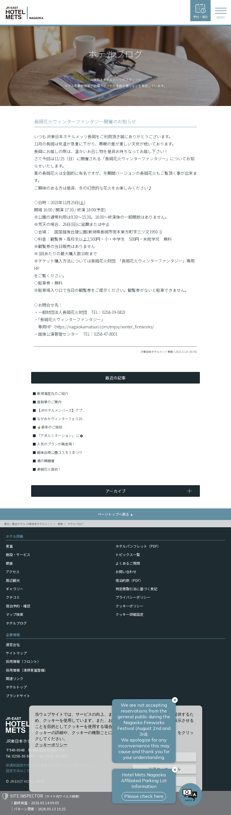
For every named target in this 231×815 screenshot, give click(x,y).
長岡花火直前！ (49, 469)
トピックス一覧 (128, 554)
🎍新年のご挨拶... (51, 426)
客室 (9, 546)
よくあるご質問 (128, 563)
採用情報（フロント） (23, 661)
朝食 (9, 563)
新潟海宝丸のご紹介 (52, 393)
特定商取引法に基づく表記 (136, 588)
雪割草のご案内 (49, 401)
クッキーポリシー (129, 605)
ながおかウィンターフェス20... (61, 418)
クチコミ (13, 597)
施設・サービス (18, 554)
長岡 (60, 524)
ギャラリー (14, 588)
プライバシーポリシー (133, 597)
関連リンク (14, 678)
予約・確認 (200, 11)
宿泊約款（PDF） (129, 580)
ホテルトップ (16, 686)
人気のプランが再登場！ (56, 443)
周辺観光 (13, 580)
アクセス (12, 571)
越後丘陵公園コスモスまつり (59, 452)
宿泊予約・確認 (18, 605)
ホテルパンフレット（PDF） (138, 546)
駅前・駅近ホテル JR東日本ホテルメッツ (28, 524)
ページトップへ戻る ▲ (116, 514)
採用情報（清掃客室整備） (27, 670)
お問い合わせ (126, 571)
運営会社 (13, 644)
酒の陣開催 (45, 460)
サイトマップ (16, 652)
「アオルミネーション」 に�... (61, 435)
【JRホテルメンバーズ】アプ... (61, 410)
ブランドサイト (18, 695)
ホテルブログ (75, 524)
